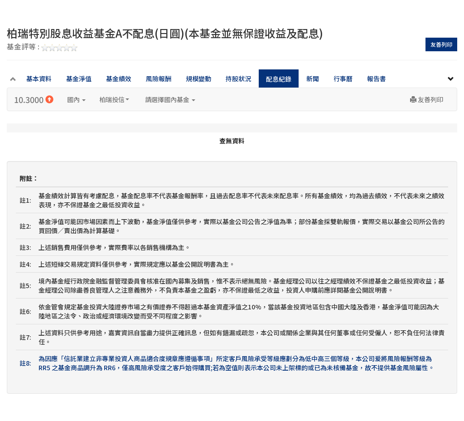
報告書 (376, 78)
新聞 (312, 78)
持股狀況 (238, 78)
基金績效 (118, 78)
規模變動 (198, 78)
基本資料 (39, 78)
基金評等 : (42, 47)
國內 (76, 99)
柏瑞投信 (114, 99)
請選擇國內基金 (170, 99)
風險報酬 (158, 78)
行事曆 (343, 78)
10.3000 (33, 99)
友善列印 (441, 44)
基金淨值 (79, 78)
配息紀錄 (278, 78)
